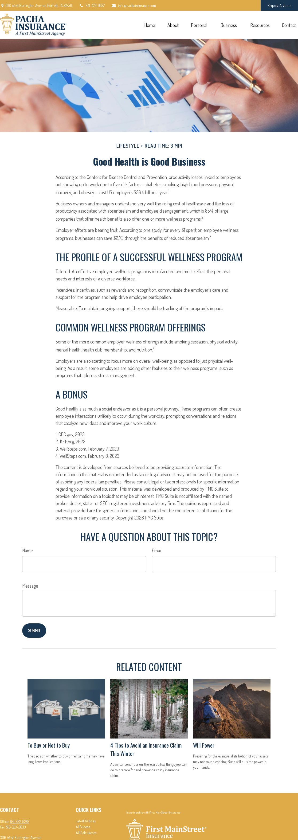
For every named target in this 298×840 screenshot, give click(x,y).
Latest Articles (86, 821)
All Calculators (86, 832)
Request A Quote (279, 5)
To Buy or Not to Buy (49, 745)
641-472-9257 (92, 5)
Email (157, 550)
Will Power (203, 745)
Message (30, 586)
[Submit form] (34, 630)
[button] (149, 24)
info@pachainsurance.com (133, 5)
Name (27, 550)
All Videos (83, 827)
